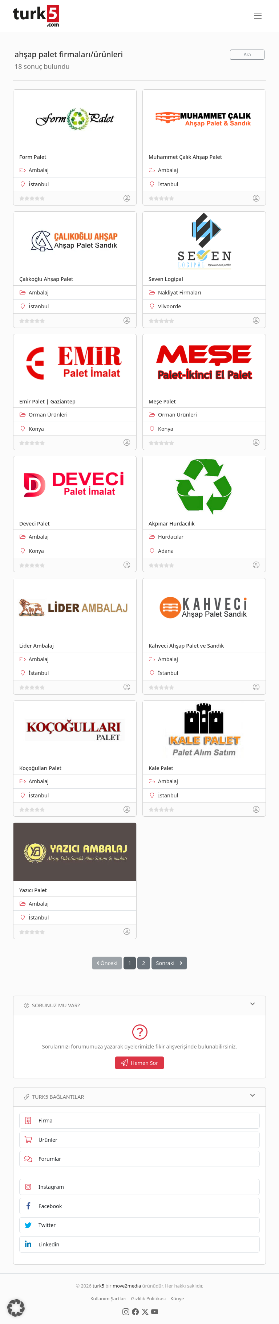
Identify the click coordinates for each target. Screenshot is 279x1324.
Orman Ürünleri (48, 414)
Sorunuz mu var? (139, 1005)
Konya (36, 428)
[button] (16, 1308)
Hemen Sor (139, 1062)
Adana (166, 550)
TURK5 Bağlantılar (139, 1096)
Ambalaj (39, 170)
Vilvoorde (169, 306)
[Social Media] (125, 1311)
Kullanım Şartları (108, 1298)
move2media (127, 1285)
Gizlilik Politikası (148, 1298)
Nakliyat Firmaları (179, 292)
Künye (177, 1298)
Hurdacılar (171, 536)
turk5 (98, 1285)
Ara (247, 54)
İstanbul (39, 184)
